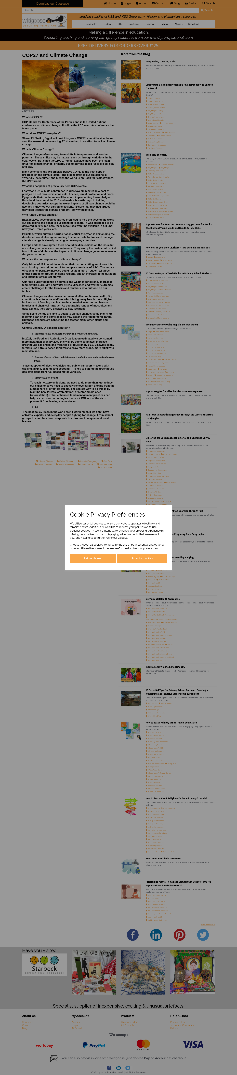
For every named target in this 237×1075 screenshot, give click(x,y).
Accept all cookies (142, 558)
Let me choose (93, 558)
